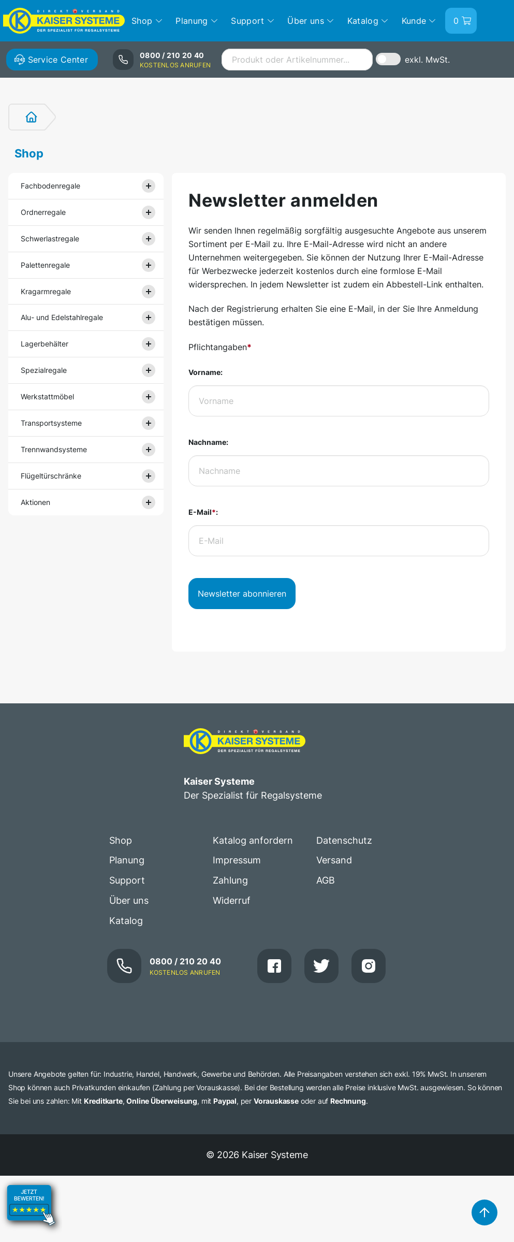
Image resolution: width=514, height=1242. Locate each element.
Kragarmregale (46, 291)
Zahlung (230, 880)
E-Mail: (203, 512)
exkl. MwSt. (427, 59)
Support (127, 880)
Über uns (129, 900)
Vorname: (205, 372)
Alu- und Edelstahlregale (62, 317)
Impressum (237, 860)
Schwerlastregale (50, 238)
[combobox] (297, 59)
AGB (325, 880)
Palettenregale (45, 265)
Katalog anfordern (253, 840)
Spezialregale (44, 370)
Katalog (126, 920)
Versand (334, 860)
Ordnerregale (43, 212)
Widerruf (232, 900)
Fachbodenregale (50, 185)
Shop (28, 153)
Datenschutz (344, 840)
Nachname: (208, 442)
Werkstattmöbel (47, 396)
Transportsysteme (51, 422)
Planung (126, 860)
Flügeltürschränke (51, 475)
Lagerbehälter (44, 343)
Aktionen (35, 502)
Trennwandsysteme (54, 449)
